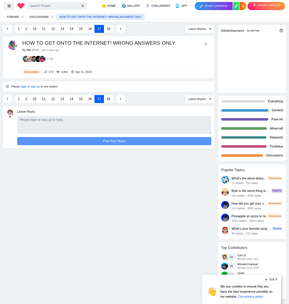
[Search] (57, 6)
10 (34, 28)
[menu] (9, 6)
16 (90, 28)
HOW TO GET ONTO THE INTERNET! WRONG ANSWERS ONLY (100, 16)
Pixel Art (277, 190)
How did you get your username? (254, 203)
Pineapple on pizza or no (248, 216)
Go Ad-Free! (253, 30)
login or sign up (30, 86)
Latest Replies (199, 28)
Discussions (39, 16)
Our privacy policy (250, 288)
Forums (13, 16)
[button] (242, 6)
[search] (83, 6)
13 (62, 28)
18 (108, 28)
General (277, 228)
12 (53, 28)
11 (44, 28)
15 (81, 28)
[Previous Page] (7, 29)
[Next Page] (120, 29)
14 (71, 28)
